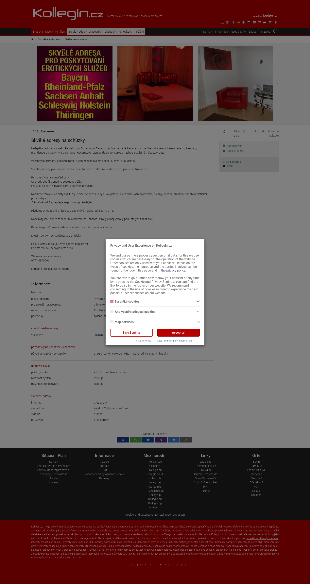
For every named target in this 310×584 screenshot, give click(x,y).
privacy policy (175, 270)
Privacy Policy (143, 340)
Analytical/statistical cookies (132, 312)
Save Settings (132, 332)
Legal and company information (174, 340)
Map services (122, 322)
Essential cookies (124, 301)
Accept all (178, 332)
